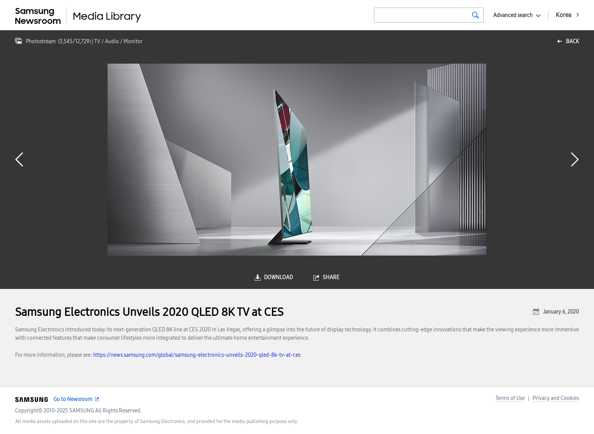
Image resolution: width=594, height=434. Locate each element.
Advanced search (513, 15)
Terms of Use (510, 398)
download (278, 277)
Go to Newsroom (72, 399)
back (572, 41)
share (331, 277)
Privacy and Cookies (556, 398)
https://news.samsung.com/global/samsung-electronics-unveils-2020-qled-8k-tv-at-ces (196, 355)
